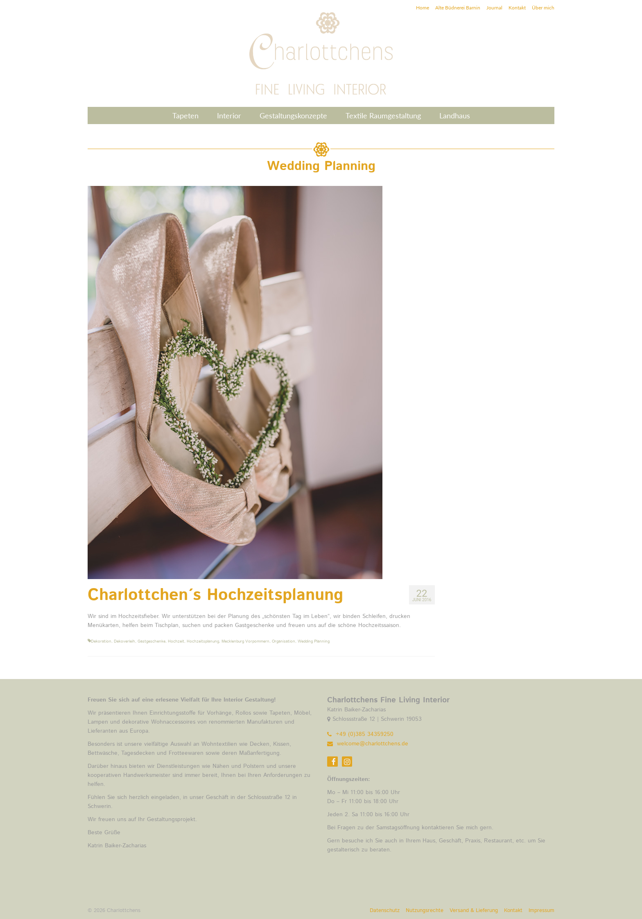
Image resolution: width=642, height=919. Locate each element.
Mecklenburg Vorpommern (245, 641)
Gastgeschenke (151, 641)
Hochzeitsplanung (203, 641)
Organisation (283, 641)
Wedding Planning (314, 641)
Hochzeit (176, 641)
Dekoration (101, 641)
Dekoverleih (124, 641)
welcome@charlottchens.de (367, 744)
